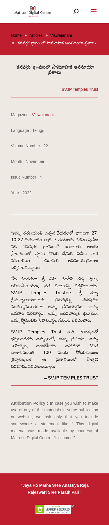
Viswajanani (42, 114)
